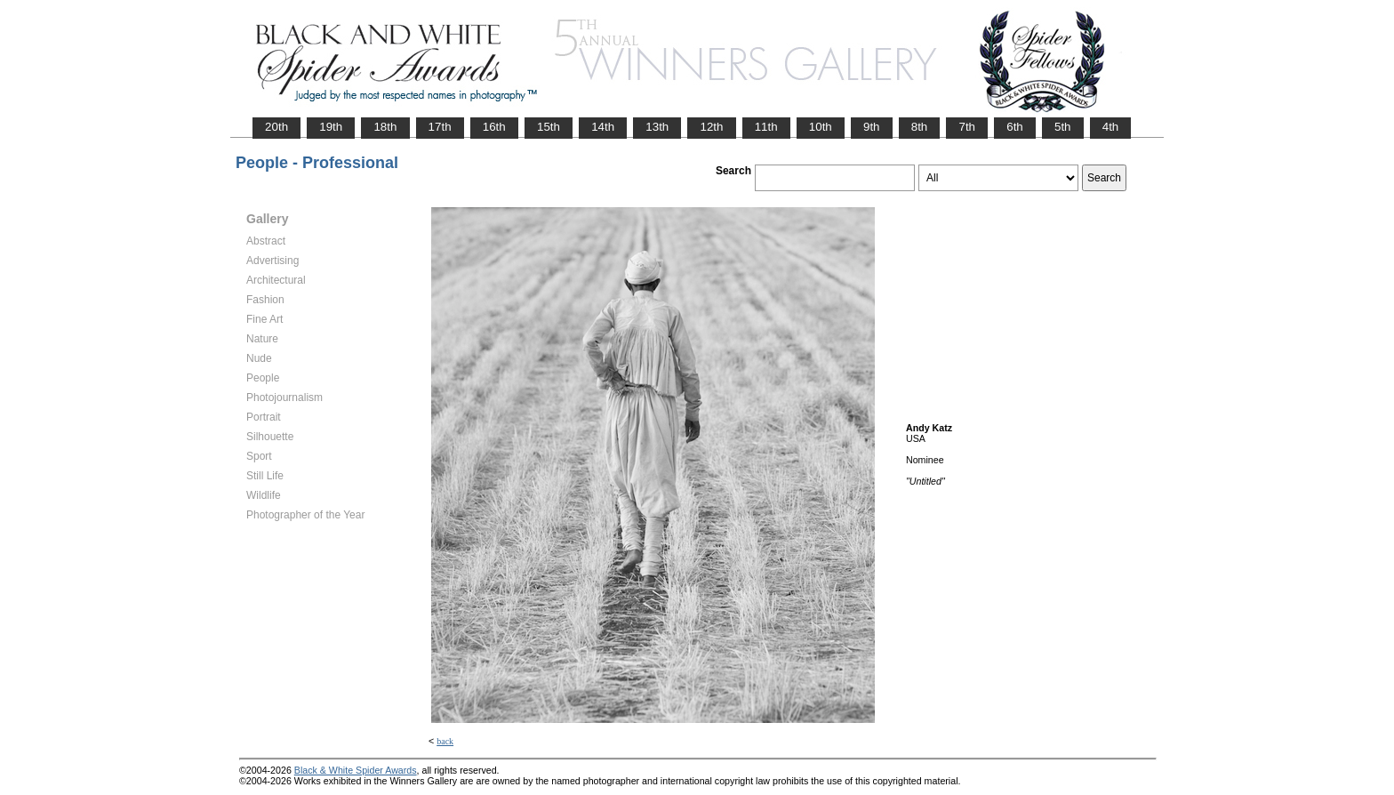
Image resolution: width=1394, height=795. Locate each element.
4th (1111, 126)
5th (1063, 126)
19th (330, 126)
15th (548, 126)
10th (820, 126)
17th (440, 126)
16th (494, 126)
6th (1015, 126)
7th (967, 126)
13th (657, 126)
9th (871, 126)
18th (385, 126)
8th (919, 126)
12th (711, 126)
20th (276, 126)
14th (602, 126)
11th (766, 126)
